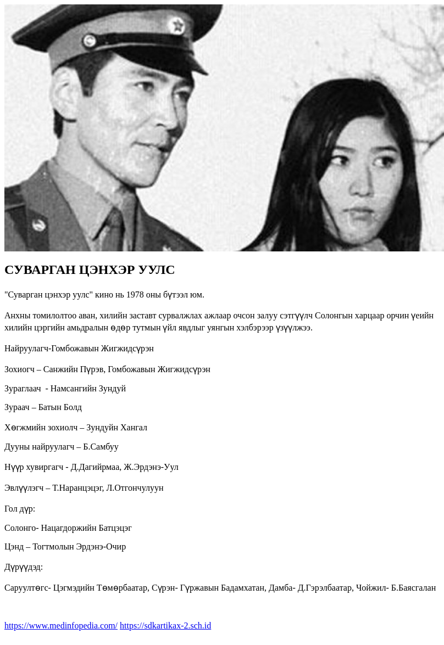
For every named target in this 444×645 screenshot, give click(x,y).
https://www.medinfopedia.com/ (61, 625)
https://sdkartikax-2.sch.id (165, 625)
